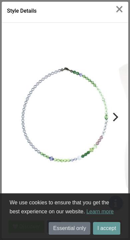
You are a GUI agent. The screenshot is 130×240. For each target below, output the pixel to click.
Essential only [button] (69, 228)
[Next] (114, 117)
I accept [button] (106, 228)
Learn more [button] (100, 211)
